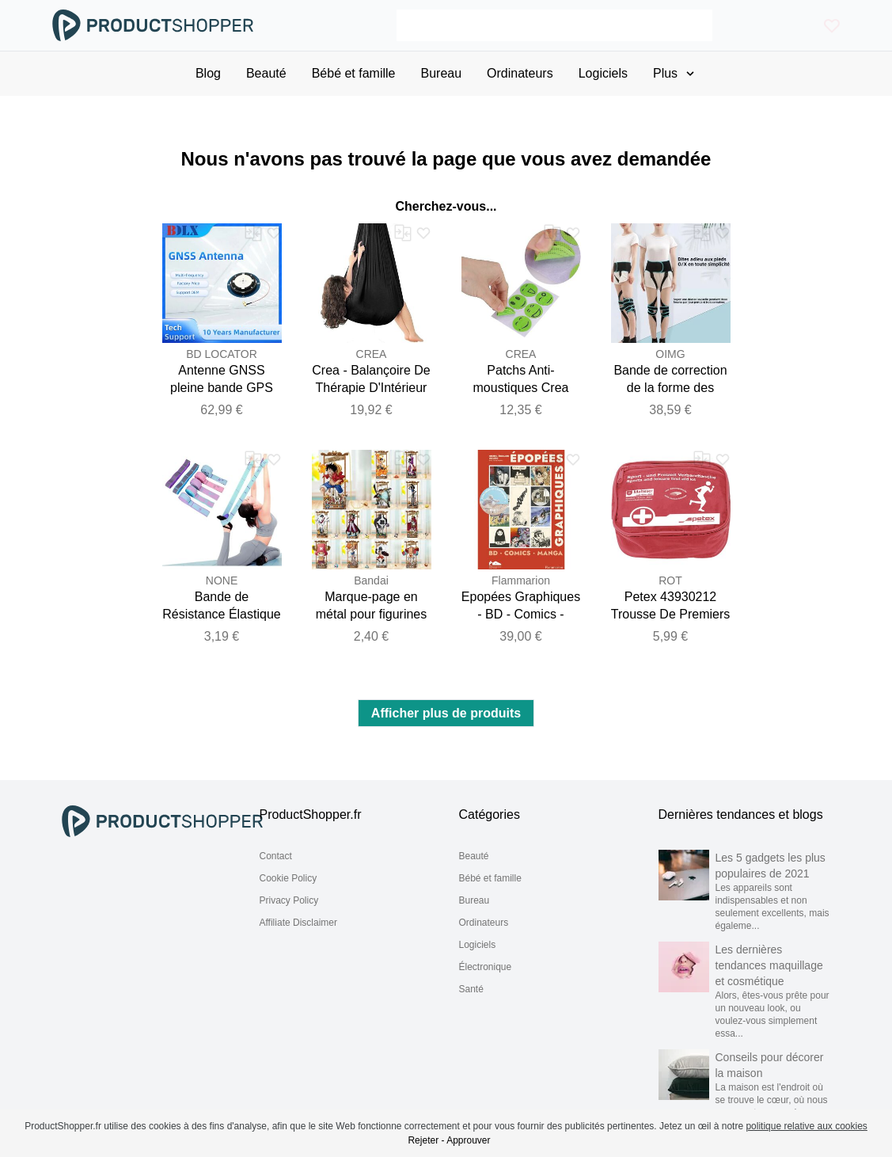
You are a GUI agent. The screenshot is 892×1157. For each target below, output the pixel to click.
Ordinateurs (484, 922)
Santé (471, 989)
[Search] (555, 25)
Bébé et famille (490, 878)
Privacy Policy (289, 900)
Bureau (474, 900)
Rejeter (423, 1140)
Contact (276, 856)
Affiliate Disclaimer (298, 922)
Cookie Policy (288, 878)
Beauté (474, 856)
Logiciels (477, 944)
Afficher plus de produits (446, 713)
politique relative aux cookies (806, 1126)
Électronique (485, 966)
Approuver (468, 1140)
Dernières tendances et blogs (741, 814)
